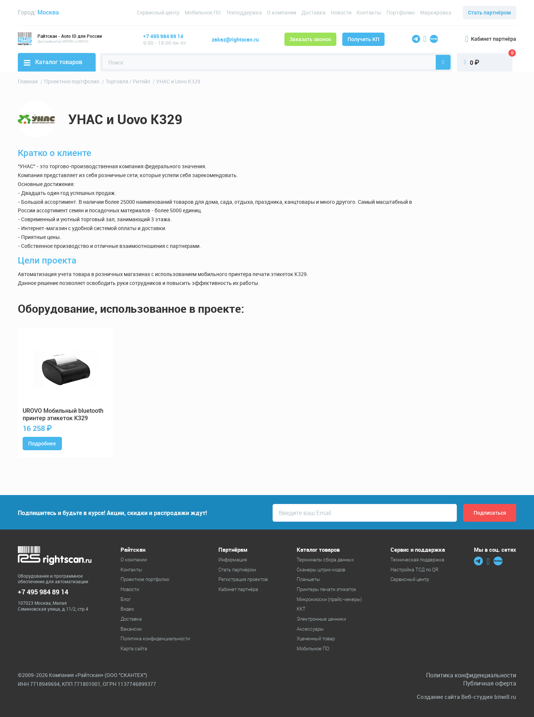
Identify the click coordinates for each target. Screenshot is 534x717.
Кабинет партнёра (490, 38)
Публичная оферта (489, 683)
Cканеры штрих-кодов (321, 569)
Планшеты (308, 579)
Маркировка (435, 12)
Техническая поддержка (417, 559)
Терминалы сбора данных (325, 559)
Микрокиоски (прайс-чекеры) (329, 599)
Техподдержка (244, 12)
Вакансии (131, 628)
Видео (127, 608)
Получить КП (363, 39)
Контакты (369, 12)
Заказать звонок (310, 39)
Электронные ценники (321, 618)
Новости (341, 12)
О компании (281, 12)
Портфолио (400, 12)
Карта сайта (134, 648)
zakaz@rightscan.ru (235, 39)
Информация (232, 559)
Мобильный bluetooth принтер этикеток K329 (63, 414)
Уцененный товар (316, 638)
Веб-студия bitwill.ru (488, 696)
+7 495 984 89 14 (163, 36)
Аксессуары (310, 628)
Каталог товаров (53, 62)
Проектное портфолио (145, 579)
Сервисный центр (158, 12)
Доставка (313, 12)
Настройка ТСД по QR (414, 569)
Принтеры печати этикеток (326, 589)
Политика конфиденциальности (155, 638)
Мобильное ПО (203, 12)
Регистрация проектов (243, 579)
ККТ (301, 608)
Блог (126, 599)
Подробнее (42, 444)
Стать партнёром (489, 13)
